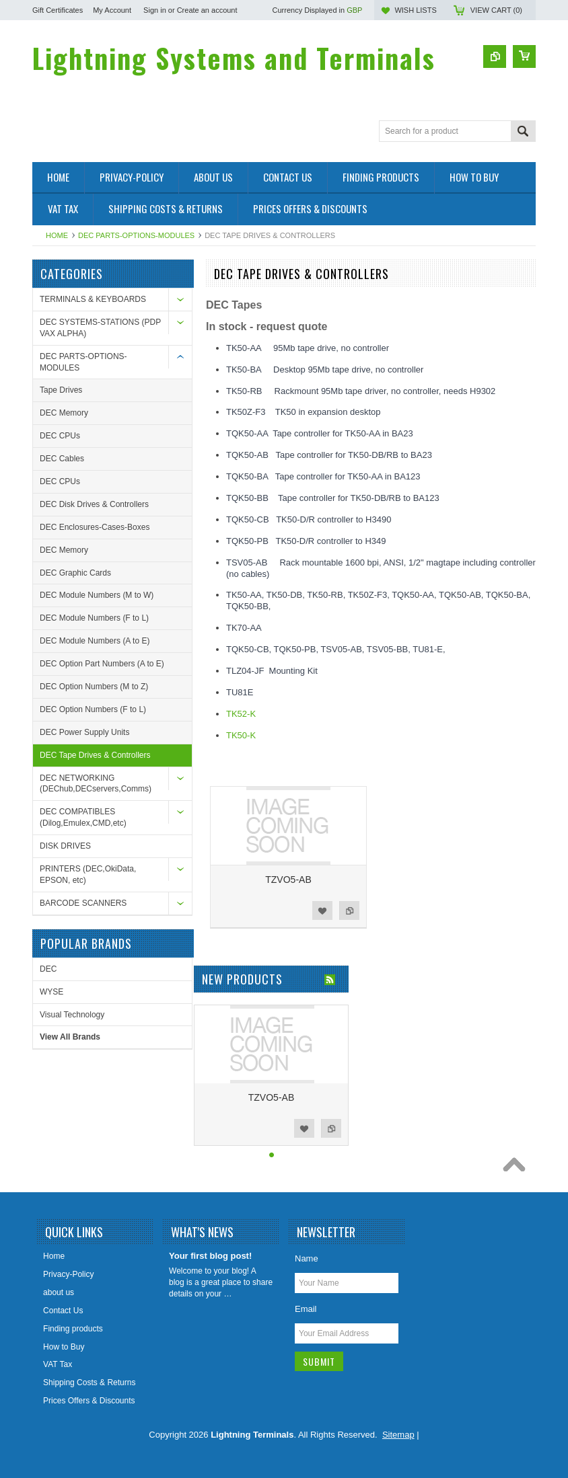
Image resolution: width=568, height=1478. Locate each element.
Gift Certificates (57, 10)
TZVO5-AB (288, 879)
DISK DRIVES (65, 846)
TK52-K (241, 714)
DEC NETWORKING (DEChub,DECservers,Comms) (95, 783)
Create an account (207, 10)
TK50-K (241, 735)
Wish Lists (415, 10)
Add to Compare (349, 910)
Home (57, 235)
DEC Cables (62, 458)
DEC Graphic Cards (75, 573)
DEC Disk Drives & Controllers (94, 504)
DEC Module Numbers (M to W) (96, 595)
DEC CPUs (60, 435)
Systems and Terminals (233, 58)
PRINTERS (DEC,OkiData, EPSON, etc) (88, 874)
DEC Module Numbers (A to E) (94, 641)
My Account (112, 10)
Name (306, 1258)
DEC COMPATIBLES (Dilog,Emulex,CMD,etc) (83, 817)
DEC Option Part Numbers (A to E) (102, 663)
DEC (48, 969)
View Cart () (496, 10)
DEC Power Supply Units (84, 732)
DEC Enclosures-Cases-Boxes (94, 527)
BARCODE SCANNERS (83, 903)
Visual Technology (72, 1014)
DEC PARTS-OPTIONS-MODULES (136, 235)
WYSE (51, 992)
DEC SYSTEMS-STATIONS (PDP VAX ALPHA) (100, 327)
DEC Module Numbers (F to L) (94, 618)
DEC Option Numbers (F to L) (93, 709)
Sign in (154, 10)
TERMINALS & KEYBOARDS (93, 299)
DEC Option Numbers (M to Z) (94, 686)
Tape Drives (61, 390)
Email (306, 1309)
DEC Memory (64, 413)
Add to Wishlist (322, 910)
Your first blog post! (210, 1256)
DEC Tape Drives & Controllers (95, 755)
